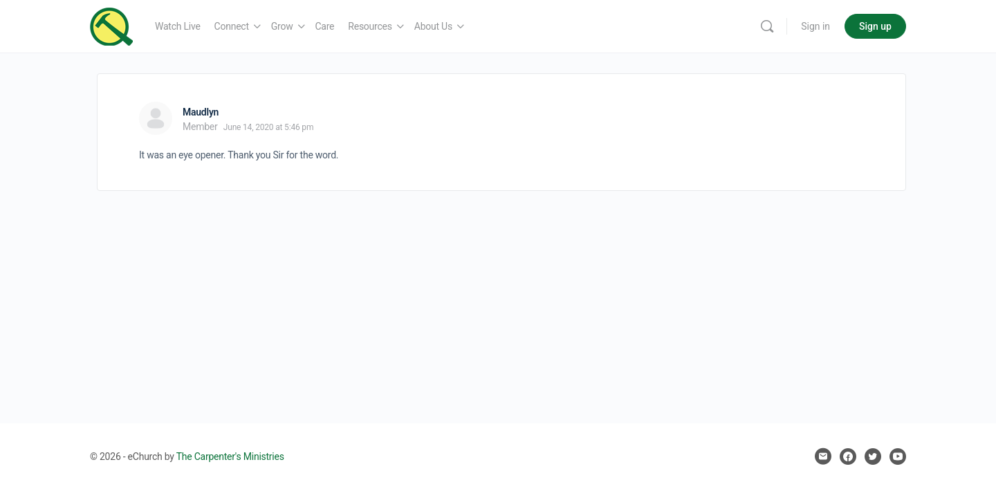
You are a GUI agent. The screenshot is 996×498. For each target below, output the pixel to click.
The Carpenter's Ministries (230, 456)
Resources (369, 26)
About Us (433, 26)
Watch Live (178, 26)
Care (325, 26)
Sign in (815, 26)
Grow (282, 26)
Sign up (875, 26)
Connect (231, 26)
